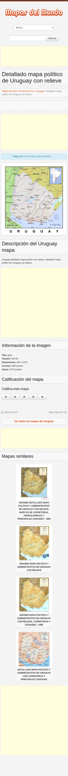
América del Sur (26, 91)
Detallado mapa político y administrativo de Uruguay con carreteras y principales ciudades (34, 674)
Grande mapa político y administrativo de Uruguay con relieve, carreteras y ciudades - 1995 (34, 620)
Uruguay (40, 91)
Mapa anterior (11, 412)
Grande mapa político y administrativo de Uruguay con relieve (34, 567)
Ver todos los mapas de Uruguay (34, 421)
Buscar (53, 38)
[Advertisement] (34, 56)
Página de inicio (9, 91)
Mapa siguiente (56, 412)
